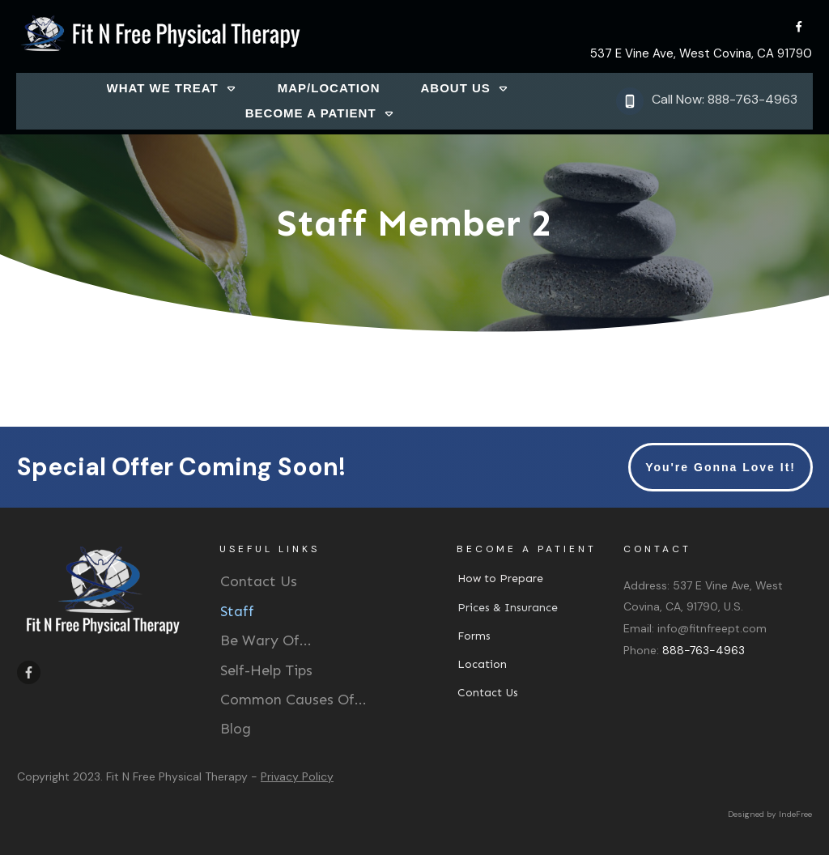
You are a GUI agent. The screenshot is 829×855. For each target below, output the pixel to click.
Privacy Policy (297, 776)
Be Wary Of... (266, 640)
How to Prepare (500, 578)
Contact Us (258, 581)
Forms (474, 636)
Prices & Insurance (507, 608)
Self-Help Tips (266, 670)
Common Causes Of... (293, 699)
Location (482, 664)
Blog (235, 729)
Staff (237, 611)
